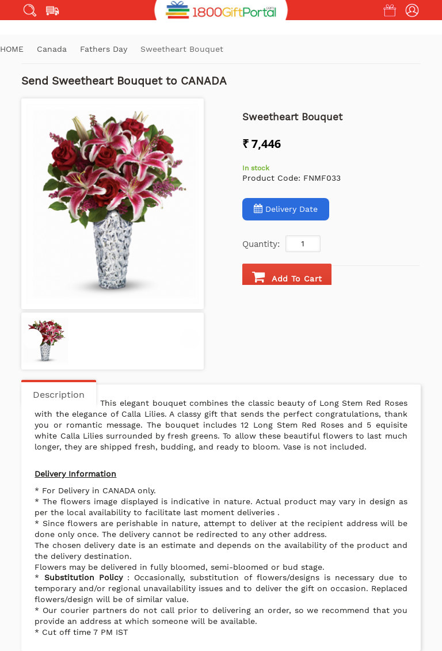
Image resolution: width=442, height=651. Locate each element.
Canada (53, 49)
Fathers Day (105, 49)
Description (59, 394)
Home (12, 49)
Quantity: (261, 244)
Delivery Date (286, 209)
